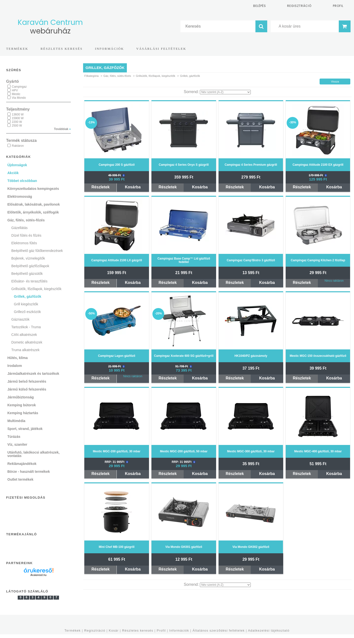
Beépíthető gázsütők (27, 274)
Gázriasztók (20, 319)
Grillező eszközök (27, 312)
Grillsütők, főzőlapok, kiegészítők (155, 75)
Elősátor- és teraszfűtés (29, 281)
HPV (15, 90)
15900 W (18, 118)
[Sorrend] (225, 92)
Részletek (100, 187)
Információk (179, 630)
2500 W (17, 125)
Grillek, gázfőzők (27, 296)
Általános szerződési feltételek (218, 630)
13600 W (18, 114)
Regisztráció (94, 630)
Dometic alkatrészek (26, 342)
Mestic (16, 94)
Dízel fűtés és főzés (26, 235)
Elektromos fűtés (24, 243)
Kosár (114, 630)
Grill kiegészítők (26, 304)
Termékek (72, 630)
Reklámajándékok (21, 464)
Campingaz (19, 86)
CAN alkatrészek (24, 335)
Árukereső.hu (38, 574)
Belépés (259, 6)
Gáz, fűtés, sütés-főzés (117, 75)
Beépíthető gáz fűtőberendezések (37, 251)
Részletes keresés (137, 630)
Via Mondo (19, 97)
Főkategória (91, 75)
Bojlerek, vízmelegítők (28, 258)
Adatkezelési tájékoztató (269, 630)
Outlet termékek (20, 479)
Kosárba (133, 187)
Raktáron (18, 145)
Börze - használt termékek (28, 472)
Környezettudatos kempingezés (33, 189)
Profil (161, 630)
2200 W (17, 122)
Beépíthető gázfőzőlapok (30, 266)
